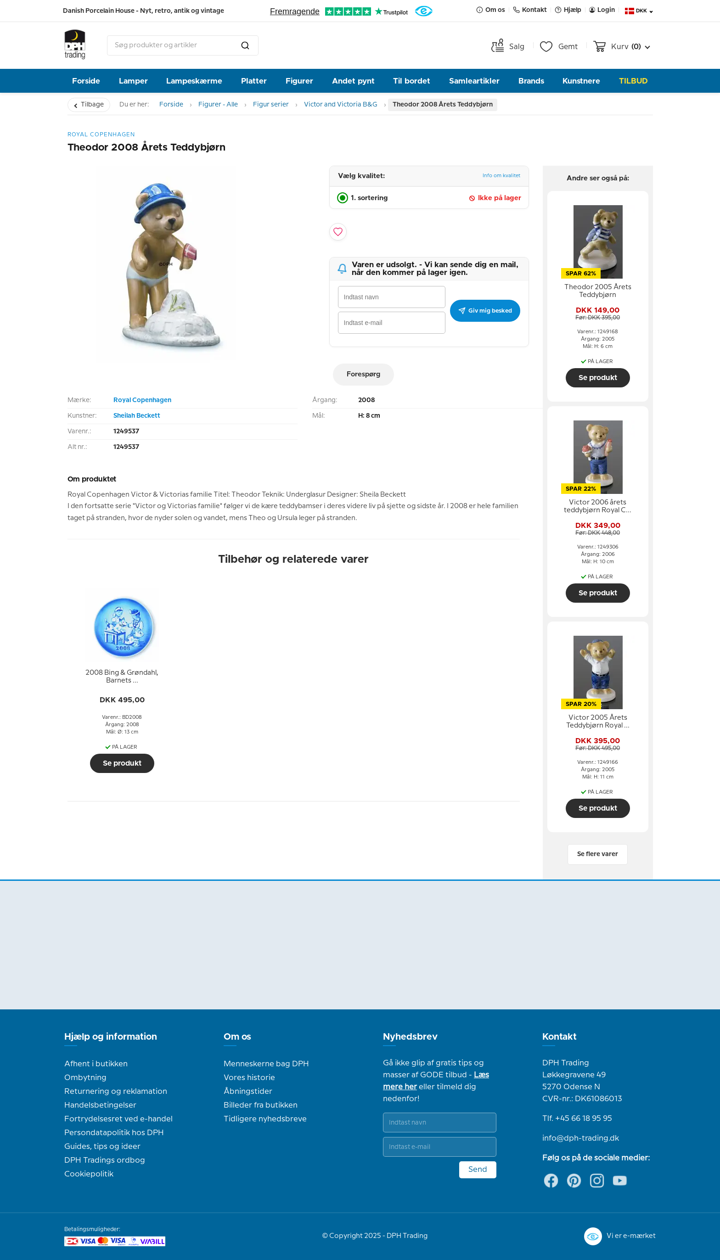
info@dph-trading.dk (580, 1138)
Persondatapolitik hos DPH (114, 1133)
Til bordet (411, 81)
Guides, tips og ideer (102, 1146)
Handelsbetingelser (100, 1105)
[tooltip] (122, 677)
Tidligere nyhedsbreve (265, 1119)
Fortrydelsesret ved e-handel (118, 1119)
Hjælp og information (110, 1037)
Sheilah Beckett (136, 416)
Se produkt (122, 763)
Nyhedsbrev (410, 1037)
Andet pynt (353, 81)
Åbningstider (248, 1091)
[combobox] (183, 45)
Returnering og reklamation (115, 1091)
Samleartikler (474, 81)
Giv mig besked (485, 310)
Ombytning (85, 1077)
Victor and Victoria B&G (340, 104)
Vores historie (249, 1077)
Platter (254, 81)
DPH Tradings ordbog (104, 1160)
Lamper (133, 81)
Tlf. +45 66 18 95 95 (577, 1118)
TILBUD (633, 81)
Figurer (299, 81)
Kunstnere (581, 81)
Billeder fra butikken (261, 1105)
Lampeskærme (194, 81)
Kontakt (559, 1037)
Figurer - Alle (218, 104)
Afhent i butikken (96, 1064)
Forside (86, 81)
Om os (237, 1037)
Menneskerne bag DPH (266, 1064)
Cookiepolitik (88, 1174)
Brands (531, 81)
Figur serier (271, 104)
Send (477, 1169)
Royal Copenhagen (142, 400)
